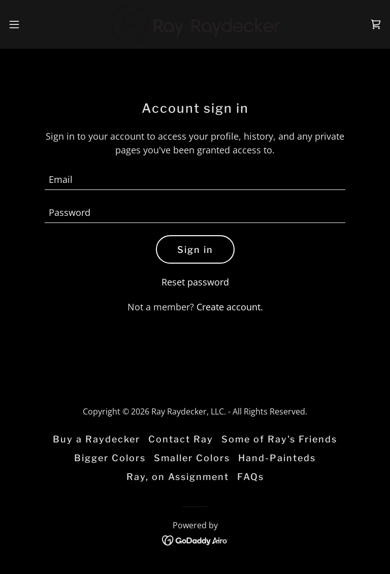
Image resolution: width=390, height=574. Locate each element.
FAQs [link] (250, 476)
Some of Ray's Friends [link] (279, 439)
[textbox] (195, 179)
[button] (32, 24)
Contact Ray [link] (180, 439)
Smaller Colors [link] (192, 458)
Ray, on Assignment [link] (177, 476)
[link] (195, 24)
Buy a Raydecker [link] (96, 439)
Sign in (195, 249)
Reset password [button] (195, 282)
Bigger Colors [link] (110, 458)
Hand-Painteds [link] (277, 458)
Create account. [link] (230, 307)
